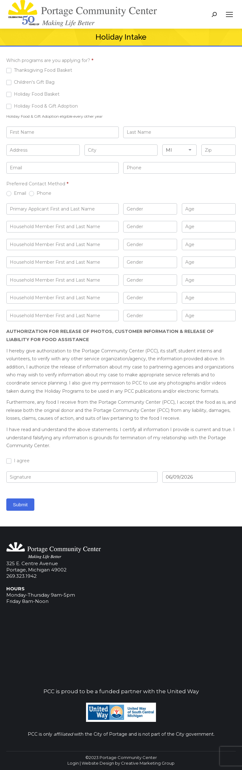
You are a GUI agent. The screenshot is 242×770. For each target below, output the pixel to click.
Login (73, 763)
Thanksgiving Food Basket (39, 70)
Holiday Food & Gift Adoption (42, 106)
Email (16, 193)
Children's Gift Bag (30, 82)
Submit (20, 504)
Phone (40, 193)
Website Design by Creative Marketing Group (128, 763)
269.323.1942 (21, 576)
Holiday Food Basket (33, 94)
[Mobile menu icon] (229, 14)
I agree (18, 461)
